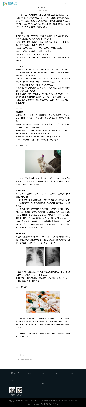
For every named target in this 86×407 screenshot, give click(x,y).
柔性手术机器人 (33, 373)
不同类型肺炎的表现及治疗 (33, 359)
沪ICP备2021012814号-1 (58, 401)
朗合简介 (58, 373)
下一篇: (19, 359)
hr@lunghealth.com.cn (17, 384)
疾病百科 (45, 373)
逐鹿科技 (54, 404)
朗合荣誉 (58, 380)
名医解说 (45, 376)
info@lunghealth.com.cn (18, 376)
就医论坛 (45, 380)
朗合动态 (58, 376)
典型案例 (45, 383)
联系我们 (72, 376)
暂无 (24, 355)
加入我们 (72, 373)
